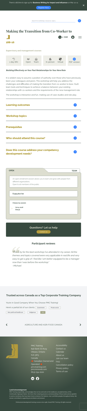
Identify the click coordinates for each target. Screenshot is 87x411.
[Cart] (60, 37)
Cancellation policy (64, 365)
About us (60, 355)
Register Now (43, 8)
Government (40, 307)
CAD (66, 37)
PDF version (74, 60)
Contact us (43, 232)
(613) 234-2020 (37, 372)
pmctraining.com (38, 367)
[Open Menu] (79, 37)
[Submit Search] (79, 20)
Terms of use (62, 371)
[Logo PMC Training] (8, 37)
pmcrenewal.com (39, 369)
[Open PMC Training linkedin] (32, 378)
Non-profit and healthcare (15, 312)
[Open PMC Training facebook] (37, 378)
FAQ (58, 362)
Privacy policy (62, 368)
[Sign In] (72, 37)
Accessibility (61, 345)
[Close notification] (83, 5)
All (43, 312)
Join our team (62, 358)
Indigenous (32, 312)
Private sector (55, 307)
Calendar (60, 352)
